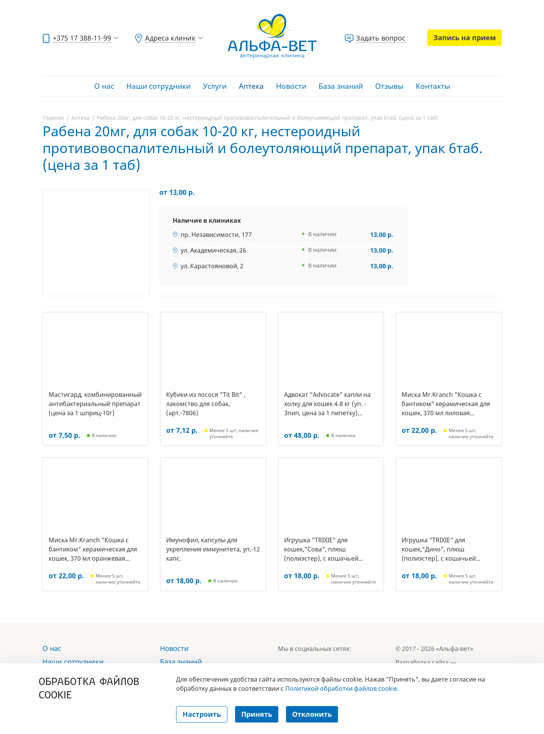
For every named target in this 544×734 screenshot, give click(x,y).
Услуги (215, 86)
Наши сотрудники (158, 86)
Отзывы (389, 86)
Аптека (251, 86)
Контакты (433, 86)
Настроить (202, 714)
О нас (104, 86)
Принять (256, 714)
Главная (53, 117)
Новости (291, 86)
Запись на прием (464, 37)
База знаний (341, 86)
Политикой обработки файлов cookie (341, 688)
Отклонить (312, 714)
